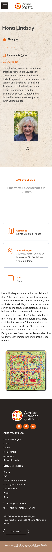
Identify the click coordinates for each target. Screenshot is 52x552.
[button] (3, 371)
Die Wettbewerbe (11, 460)
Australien (12, 61)
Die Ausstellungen (12, 439)
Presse (6, 492)
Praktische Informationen (15, 480)
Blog (5, 496)
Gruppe (6, 472)
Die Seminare (9, 451)
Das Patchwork (10, 488)
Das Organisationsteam (14, 484)
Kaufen (6, 447)
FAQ (5, 476)
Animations (8, 455)
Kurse (6, 443)
